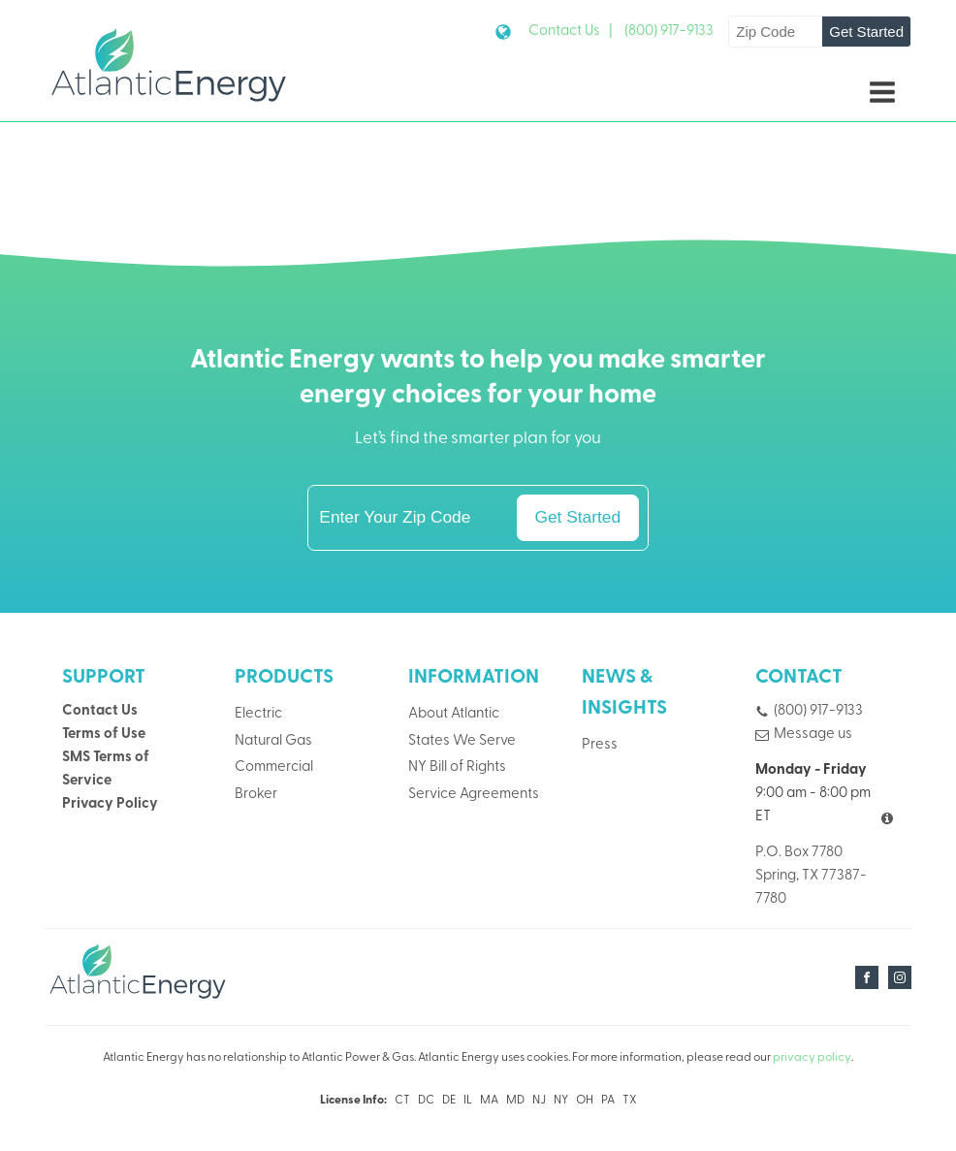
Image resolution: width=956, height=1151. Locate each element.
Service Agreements (473, 794)
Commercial (274, 767)
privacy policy (812, 1058)
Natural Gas (273, 741)
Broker (256, 794)
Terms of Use (103, 734)
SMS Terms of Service (105, 769)
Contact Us (100, 711)
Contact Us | (570, 31)
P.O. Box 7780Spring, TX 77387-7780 (811, 876)
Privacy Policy (110, 804)
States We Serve (462, 741)
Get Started (866, 31)
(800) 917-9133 (669, 31)
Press (600, 745)
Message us (813, 734)
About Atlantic (453, 714)
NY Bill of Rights (457, 767)
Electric (258, 714)
